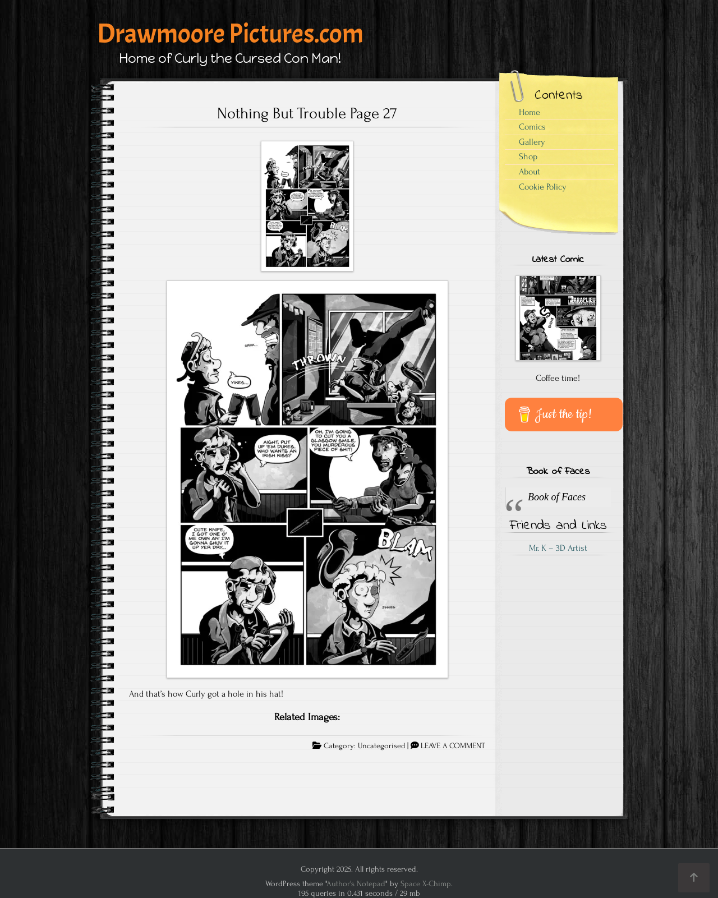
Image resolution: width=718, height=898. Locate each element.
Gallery (532, 142)
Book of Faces (558, 471)
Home (529, 112)
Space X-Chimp (426, 883)
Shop (528, 156)
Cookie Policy (543, 187)
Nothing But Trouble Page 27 (307, 113)
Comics (532, 127)
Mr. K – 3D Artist (558, 548)
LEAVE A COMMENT (453, 746)
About (529, 172)
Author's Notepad (355, 883)
